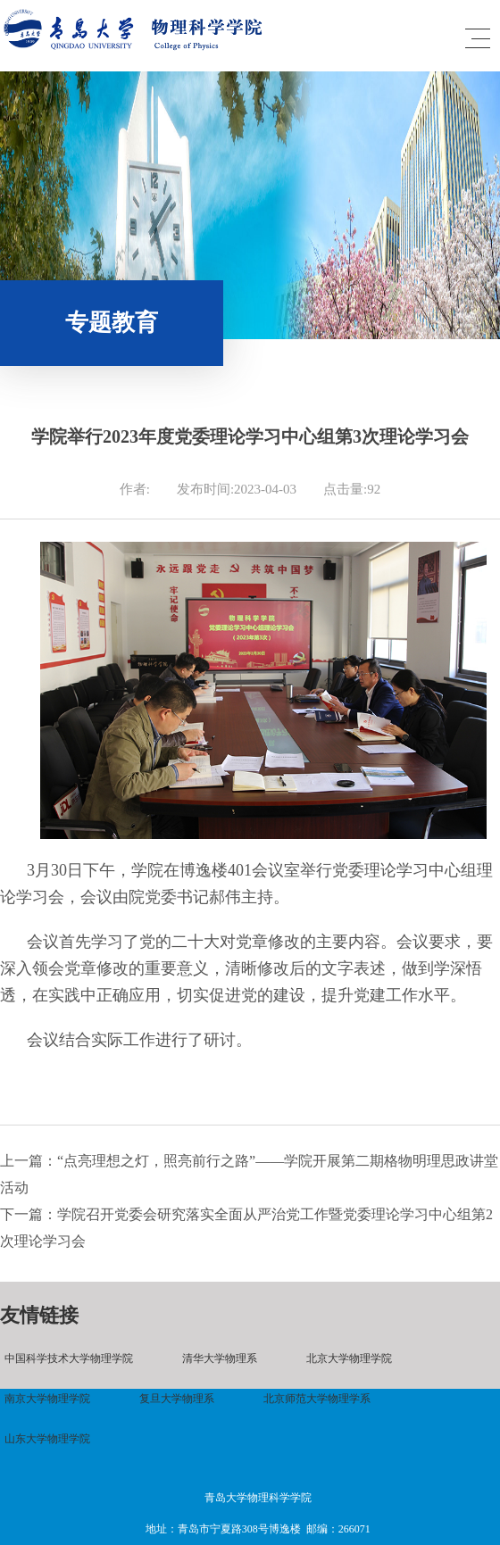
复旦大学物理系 (176, 1398)
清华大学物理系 (219, 1358)
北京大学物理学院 (349, 1358)
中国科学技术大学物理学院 (68, 1358)
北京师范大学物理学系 (317, 1398)
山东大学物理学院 (47, 1439)
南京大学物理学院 (47, 1398)
